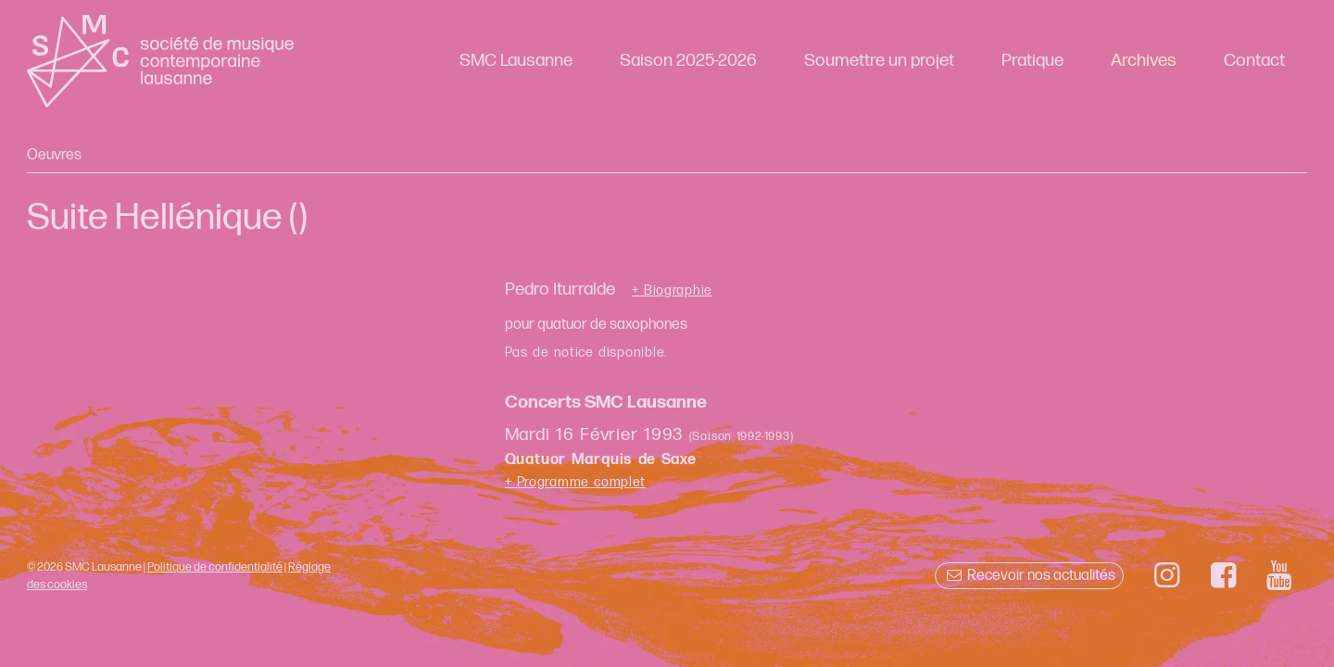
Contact (1254, 60)
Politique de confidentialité (215, 567)
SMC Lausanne (516, 60)
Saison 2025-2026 (688, 60)
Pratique (1032, 60)
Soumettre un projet (879, 60)
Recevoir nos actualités (1028, 576)
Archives (1144, 60)
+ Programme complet (576, 482)
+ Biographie (672, 290)
